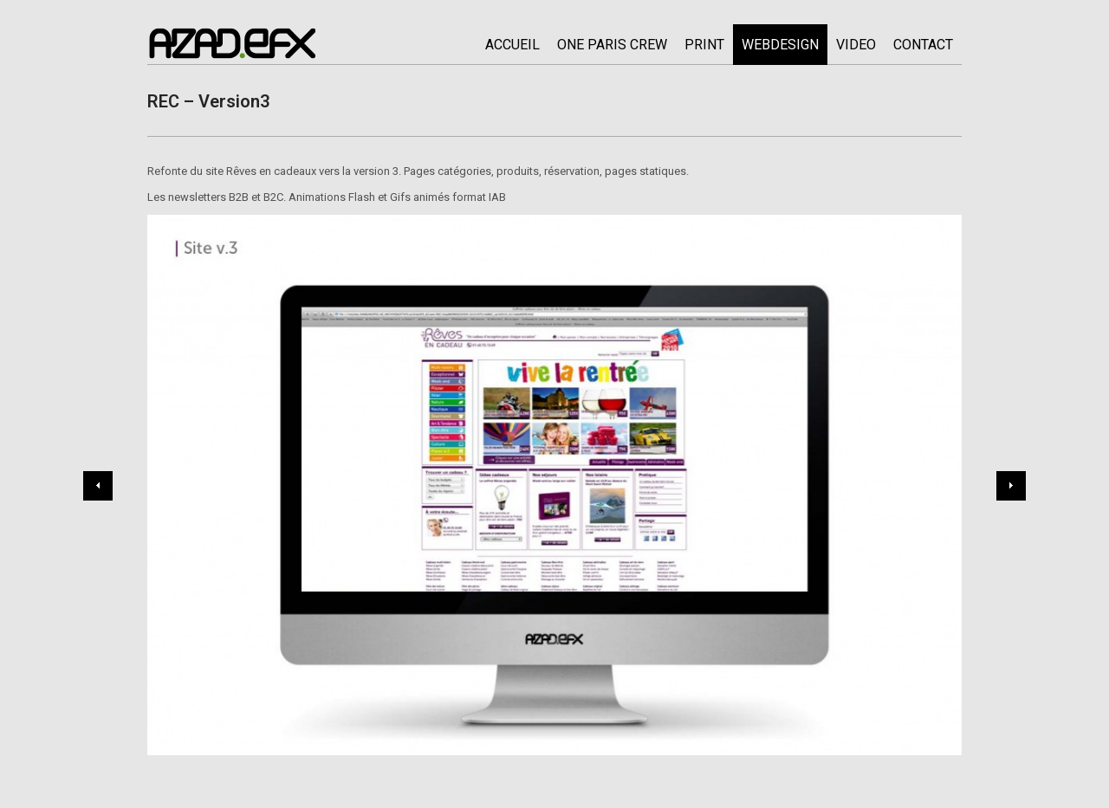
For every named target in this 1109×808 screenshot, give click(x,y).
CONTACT (923, 44)
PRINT (704, 44)
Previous (98, 486)
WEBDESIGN (780, 44)
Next (1011, 486)
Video (856, 44)
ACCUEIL (512, 44)
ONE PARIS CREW (612, 44)
